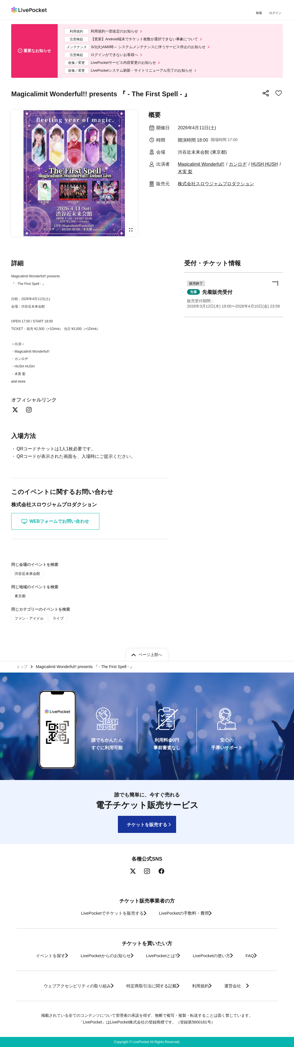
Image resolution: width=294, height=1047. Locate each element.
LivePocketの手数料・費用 (186, 913)
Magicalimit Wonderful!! (201, 170)
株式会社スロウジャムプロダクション (216, 190)
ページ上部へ (150, 653)
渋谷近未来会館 (26, 582)
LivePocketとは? (161, 955)
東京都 (20, 603)
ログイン (276, 13)
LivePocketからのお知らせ (98, 955)
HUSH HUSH (264, 170)
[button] (233, 302)
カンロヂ (238, 170)
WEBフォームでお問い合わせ (55, 529)
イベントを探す (37, 955)
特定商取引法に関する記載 (149, 985)
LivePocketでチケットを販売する (107, 913)
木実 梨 (185, 178)
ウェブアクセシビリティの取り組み (67, 985)
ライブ (55, 625)
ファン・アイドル (28, 625)
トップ (23, 666)
